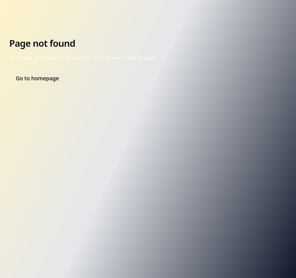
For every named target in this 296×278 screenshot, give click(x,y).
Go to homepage (37, 78)
